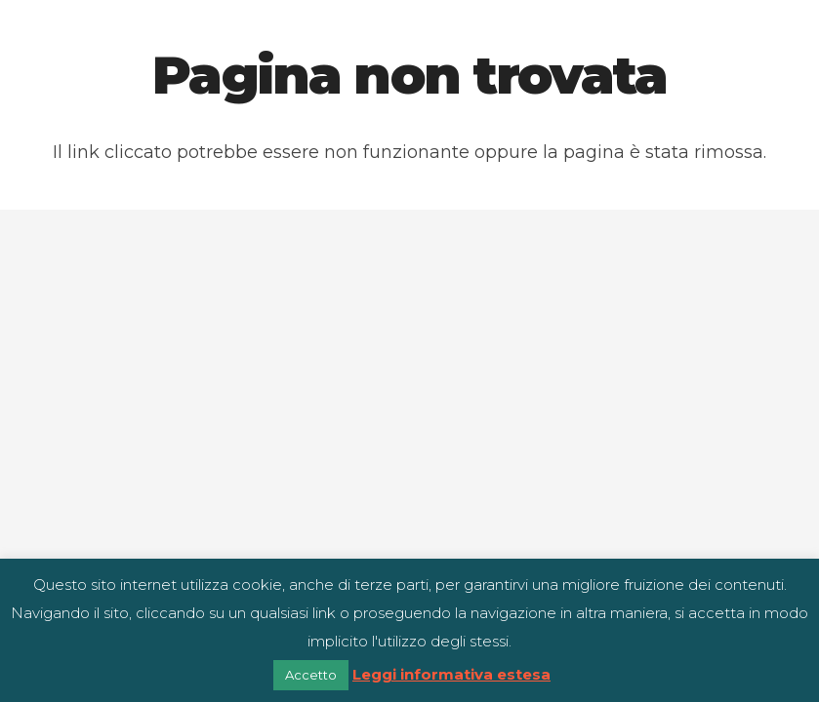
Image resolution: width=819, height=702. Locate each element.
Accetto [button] (311, 674)
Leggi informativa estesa (451, 674)
